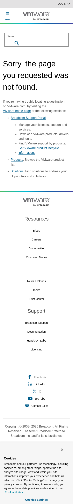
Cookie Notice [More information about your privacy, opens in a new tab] (14, 492)
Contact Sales (36, 405)
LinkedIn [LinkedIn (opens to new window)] (36, 384)
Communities (37, 248)
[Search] (16, 43)
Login (64, 3)
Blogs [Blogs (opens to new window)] (36, 230)
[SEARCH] (36, 36)
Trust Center (36, 299)
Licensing (36, 349)
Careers (36, 239)
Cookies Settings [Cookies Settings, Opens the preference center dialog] (36, 499)
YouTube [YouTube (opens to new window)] (36, 398)
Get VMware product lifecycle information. (38, 150)
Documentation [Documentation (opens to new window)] (36, 331)
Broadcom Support (36, 322)
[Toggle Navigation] (7, 14)
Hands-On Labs (36, 340)
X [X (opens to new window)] (36, 391)
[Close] (62, 449)
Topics (36, 290)
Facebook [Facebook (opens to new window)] (36, 377)
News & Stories (36, 281)
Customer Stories (36, 257)
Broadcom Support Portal (28, 117)
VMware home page (17, 110)
